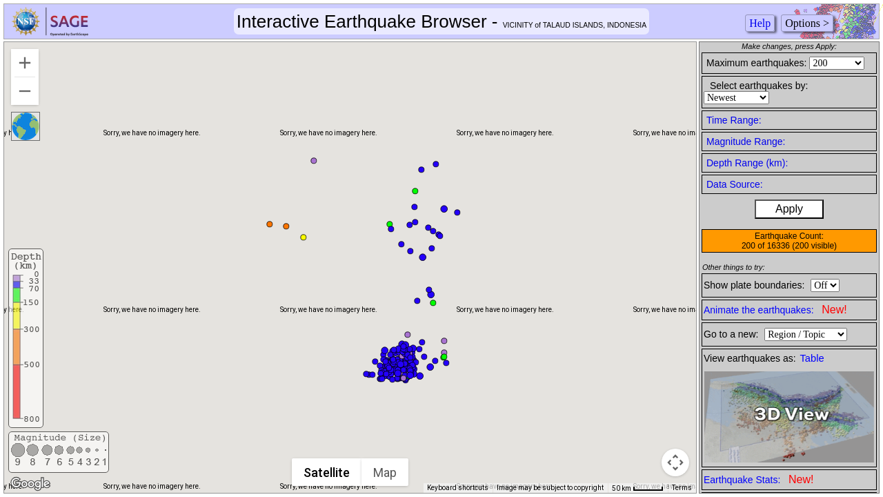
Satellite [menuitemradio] (327, 472)
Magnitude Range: (745, 141)
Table (812, 358)
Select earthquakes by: (759, 85)
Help (760, 23)
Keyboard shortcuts (457, 487)
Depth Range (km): (747, 162)
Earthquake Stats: (758, 479)
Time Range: (734, 120)
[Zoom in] (25, 63)
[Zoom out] (25, 91)
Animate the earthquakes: (775, 309)
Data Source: (734, 184)
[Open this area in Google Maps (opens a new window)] (30, 484)
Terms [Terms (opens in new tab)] (682, 487)
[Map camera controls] (675, 462)
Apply (789, 209)
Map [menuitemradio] (385, 472)
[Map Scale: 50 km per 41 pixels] (638, 488)
